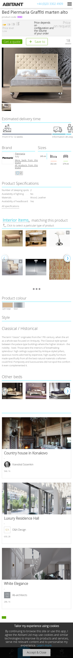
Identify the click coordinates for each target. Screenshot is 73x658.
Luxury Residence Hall (36, 513)
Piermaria (20, 153)
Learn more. (44, 645)
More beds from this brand (26, 161)
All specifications (10, 206)
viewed (68, 44)
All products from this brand (26, 166)
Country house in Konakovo (36, 447)
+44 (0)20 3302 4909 (50, 4)
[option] (12, 258)
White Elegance (36, 578)
